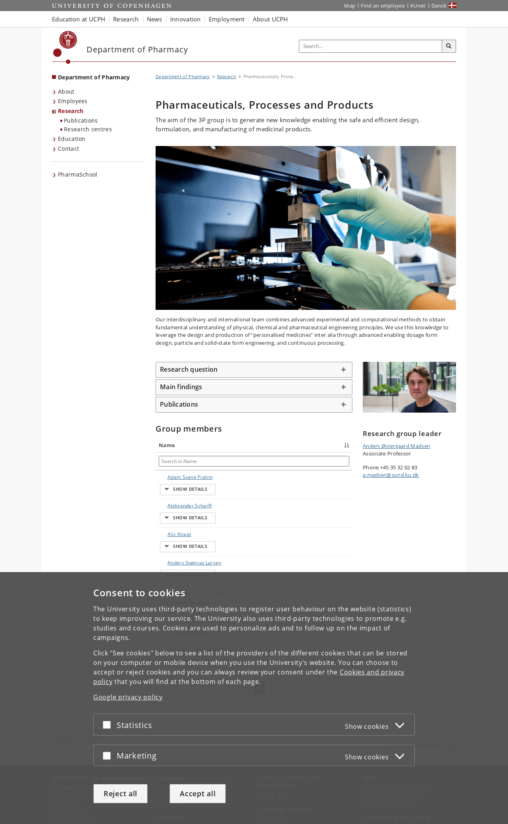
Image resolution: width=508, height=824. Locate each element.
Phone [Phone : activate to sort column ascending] (278, 445)
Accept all (198, 793)
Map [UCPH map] (349, 5)
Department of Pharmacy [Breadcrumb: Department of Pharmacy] (183, 76)
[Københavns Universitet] (65, 47)
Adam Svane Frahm (174, 481)
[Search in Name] (180, 461)
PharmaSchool (78, 174)
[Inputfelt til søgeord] (371, 46)
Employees (73, 101)
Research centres (88, 129)
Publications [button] (179, 404)
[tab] (254, 369)
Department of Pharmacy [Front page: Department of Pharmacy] (94, 77)
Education (72, 138)
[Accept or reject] (109, 724)
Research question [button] (188, 369)
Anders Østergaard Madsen (173, 561)
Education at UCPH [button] (78, 19)
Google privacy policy (128, 697)
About (66, 91)
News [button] (154, 19)
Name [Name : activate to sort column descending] (167, 445)
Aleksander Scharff (173, 502)
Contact (68, 148)
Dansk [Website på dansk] (439, 5)
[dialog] (254, 698)
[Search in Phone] (297, 461)
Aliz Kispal (171, 519)
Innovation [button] (185, 19)
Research (70, 111)
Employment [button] (227, 19)
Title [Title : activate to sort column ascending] (214, 445)
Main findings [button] (181, 386)
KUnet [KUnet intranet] (418, 5)
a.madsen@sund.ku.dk (391, 474)
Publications (81, 120)
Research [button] (126, 19)
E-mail (340, 477)
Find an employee (383, 5)
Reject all (120, 793)
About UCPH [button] (270, 19)
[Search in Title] (235, 461)
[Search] (449, 46)
